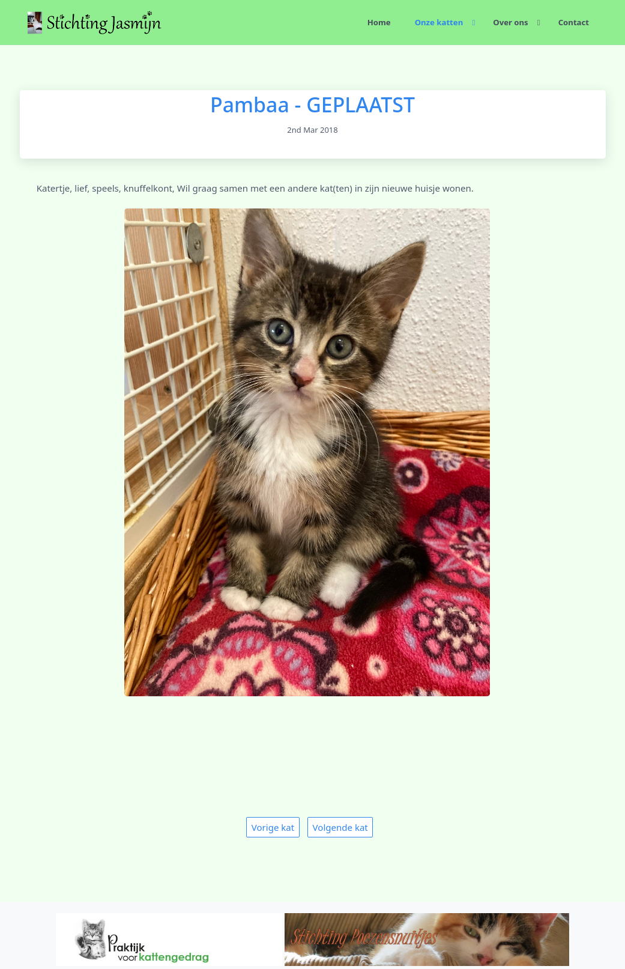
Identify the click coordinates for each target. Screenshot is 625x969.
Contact (573, 22)
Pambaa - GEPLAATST (312, 104)
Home (379, 22)
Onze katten (439, 22)
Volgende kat (340, 827)
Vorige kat (273, 827)
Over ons (510, 22)
